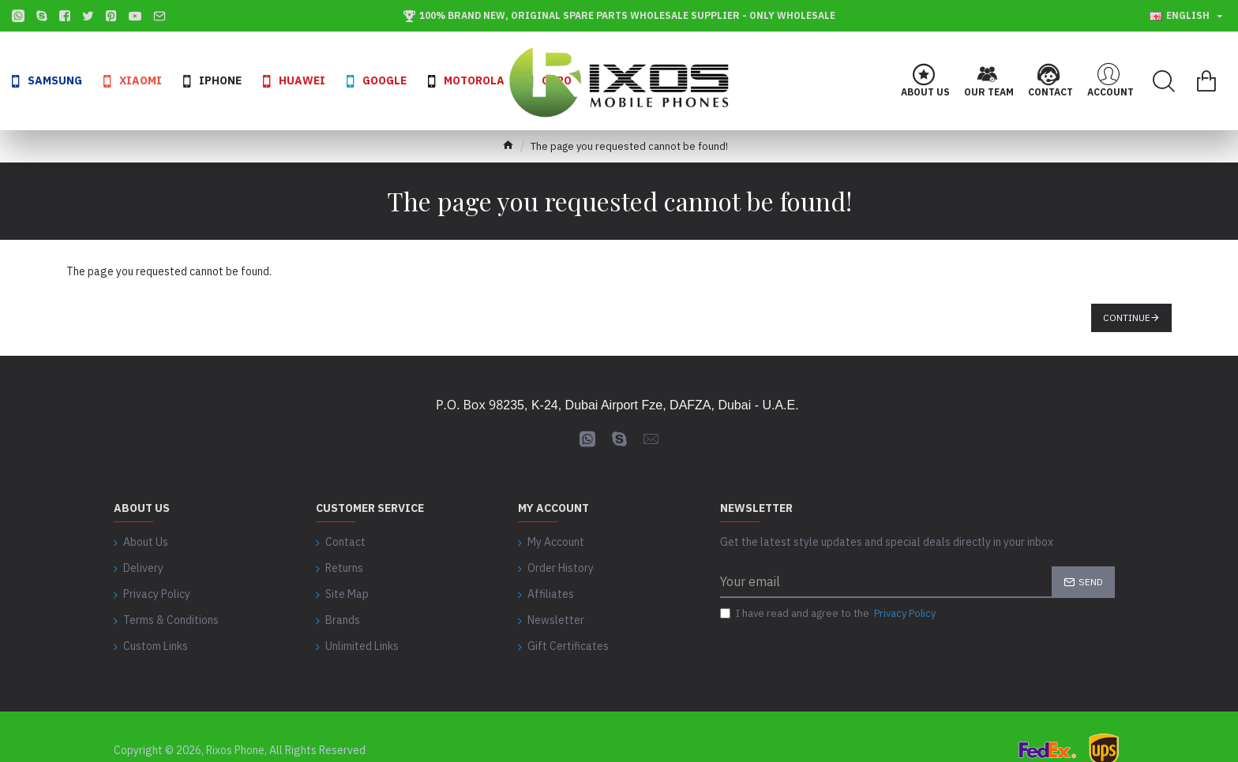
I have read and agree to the (829, 614)
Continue (1126, 317)
